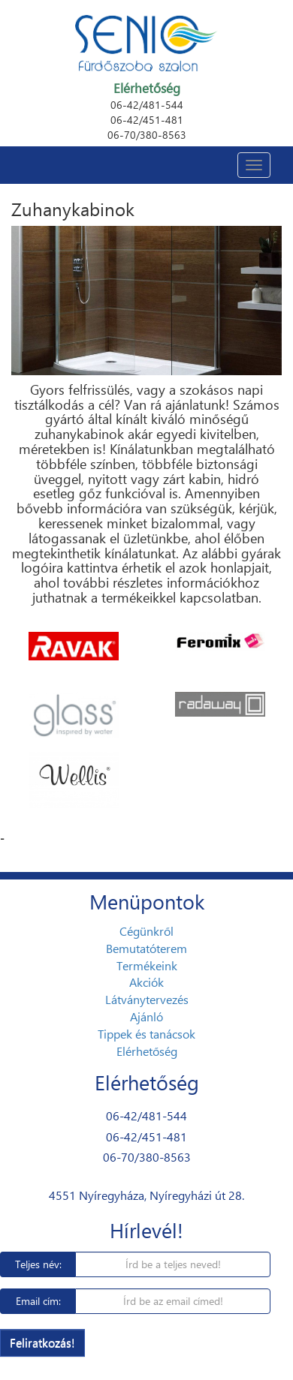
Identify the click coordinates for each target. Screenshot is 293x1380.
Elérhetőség (146, 1051)
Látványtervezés (147, 999)
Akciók (146, 982)
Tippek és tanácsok (146, 1034)
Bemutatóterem (146, 948)
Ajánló (146, 1016)
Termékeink (146, 965)
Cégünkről (146, 931)
